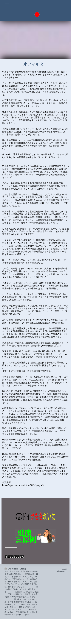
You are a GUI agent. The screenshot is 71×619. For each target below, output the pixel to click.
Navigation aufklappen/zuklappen (35, 4)
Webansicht (61, 571)
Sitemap (23, 569)
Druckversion (12, 569)
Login (64, 569)
